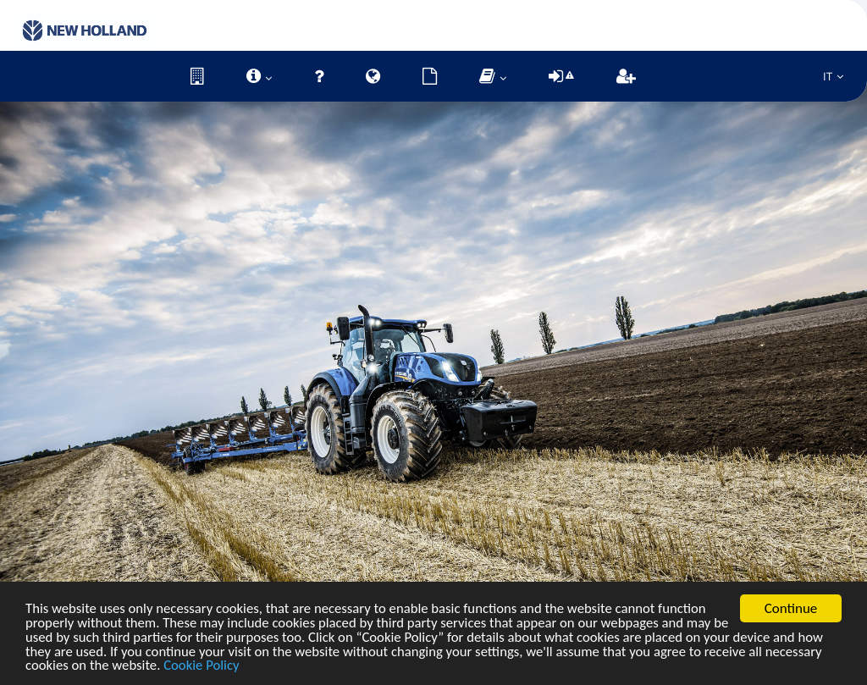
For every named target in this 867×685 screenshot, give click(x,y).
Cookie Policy (265, 666)
